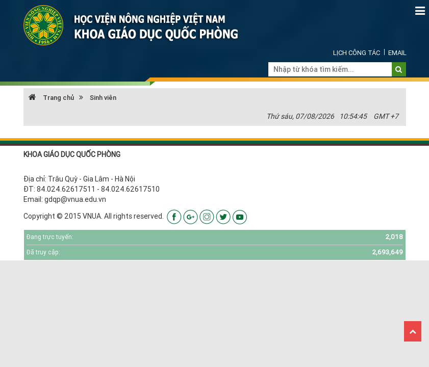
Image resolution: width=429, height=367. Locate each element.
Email (397, 52)
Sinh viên (103, 97)
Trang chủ (51, 97)
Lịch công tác (356, 52)
